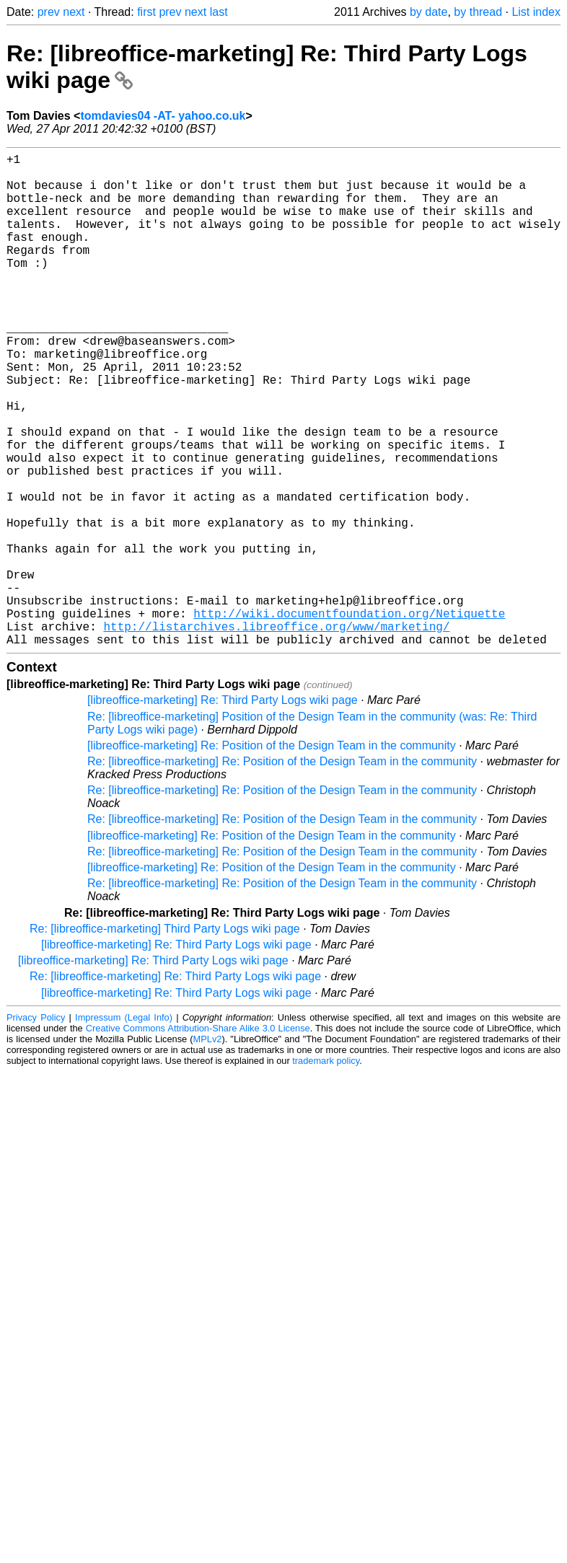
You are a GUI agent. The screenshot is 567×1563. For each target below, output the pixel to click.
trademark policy (325, 1170)
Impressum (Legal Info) (123, 1127)
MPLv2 (207, 1148)
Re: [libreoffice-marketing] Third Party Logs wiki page (165, 1038)
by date (428, 12)
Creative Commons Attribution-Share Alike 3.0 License (198, 1137)
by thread (478, 12)
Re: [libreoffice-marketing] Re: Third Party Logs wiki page (175, 1086)
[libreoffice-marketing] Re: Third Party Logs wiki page (222, 809)
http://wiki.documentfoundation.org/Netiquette (349, 717)
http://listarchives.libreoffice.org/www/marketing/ (276, 733)
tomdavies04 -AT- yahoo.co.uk (162, 116)
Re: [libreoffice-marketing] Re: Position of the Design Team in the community (282, 871)
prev (49, 12)
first (146, 12)
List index (536, 12)
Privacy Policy (35, 1127)
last (219, 12)
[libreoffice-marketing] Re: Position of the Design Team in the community (271, 855)
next (73, 12)
